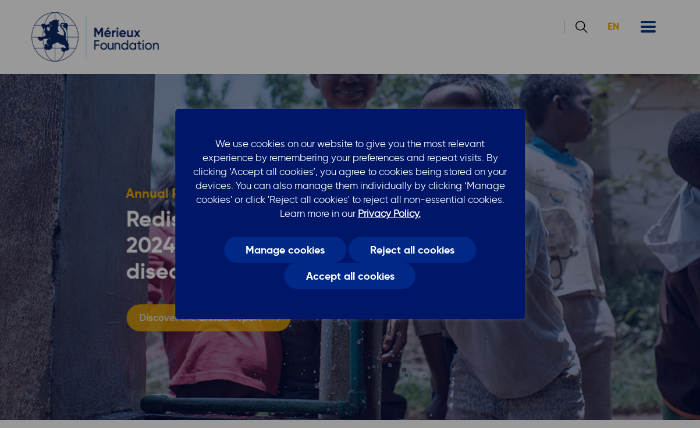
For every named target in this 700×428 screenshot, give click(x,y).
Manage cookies (285, 249)
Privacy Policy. (389, 213)
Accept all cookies (350, 276)
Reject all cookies (412, 249)
